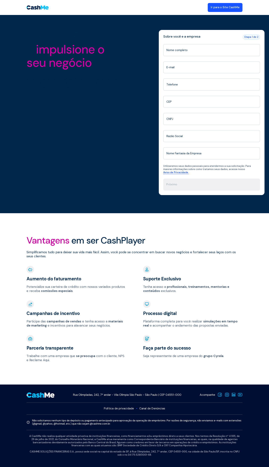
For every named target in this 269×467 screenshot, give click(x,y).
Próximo (171, 184)
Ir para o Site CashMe (225, 7)
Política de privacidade (119, 408)
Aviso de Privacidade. (176, 172)
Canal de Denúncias (152, 408)
